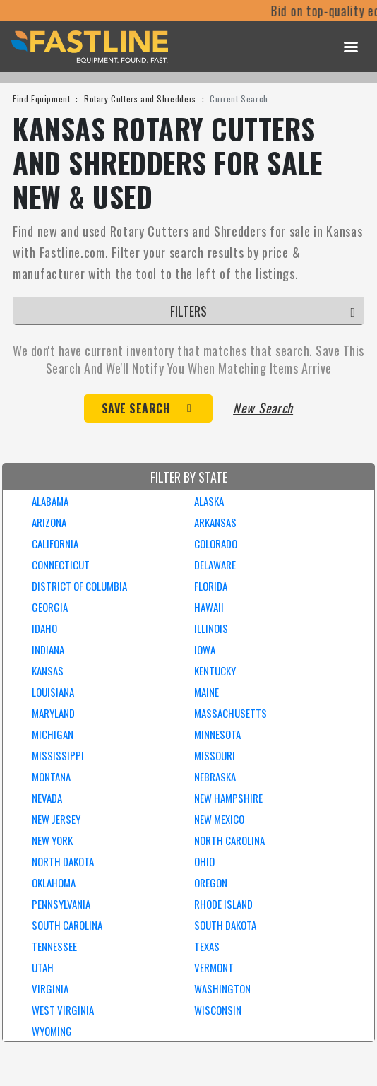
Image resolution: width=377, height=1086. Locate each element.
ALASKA (209, 501)
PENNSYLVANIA (61, 903)
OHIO (204, 861)
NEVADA (47, 797)
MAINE (206, 692)
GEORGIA (50, 607)
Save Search (136, 408)
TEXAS (207, 946)
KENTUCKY (215, 670)
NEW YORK (52, 840)
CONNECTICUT (61, 564)
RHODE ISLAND (223, 903)
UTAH (43, 967)
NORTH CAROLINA (229, 840)
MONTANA (51, 776)
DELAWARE (215, 564)
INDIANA (48, 649)
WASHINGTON (222, 988)
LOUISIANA (53, 692)
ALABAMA (50, 501)
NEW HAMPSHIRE (228, 797)
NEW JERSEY (56, 819)
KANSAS (48, 670)
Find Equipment (41, 99)
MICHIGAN (52, 734)
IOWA (204, 649)
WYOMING (52, 1031)
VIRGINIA (50, 988)
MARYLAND (53, 713)
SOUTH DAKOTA (225, 925)
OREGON (210, 882)
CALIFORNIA (55, 543)
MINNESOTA (217, 734)
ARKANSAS (215, 522)
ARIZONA (49, 522)
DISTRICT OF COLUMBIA (79, 586)
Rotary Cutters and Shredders (140, 99)
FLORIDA (210, 586)
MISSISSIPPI (58, 755)
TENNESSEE (54, 946)
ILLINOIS (211, 628)
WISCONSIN (217, 1009)
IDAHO (44, 628)
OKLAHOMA (54, 882)
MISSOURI (214, 755)
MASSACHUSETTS (230, 713)
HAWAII (209, 607)
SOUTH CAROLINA (67, 925)
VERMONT (214, 967)
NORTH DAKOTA (63, 861)
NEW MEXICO (219, 819)
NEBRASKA (215, 776)
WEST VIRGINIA (63, 1009)
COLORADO (215, 543)
